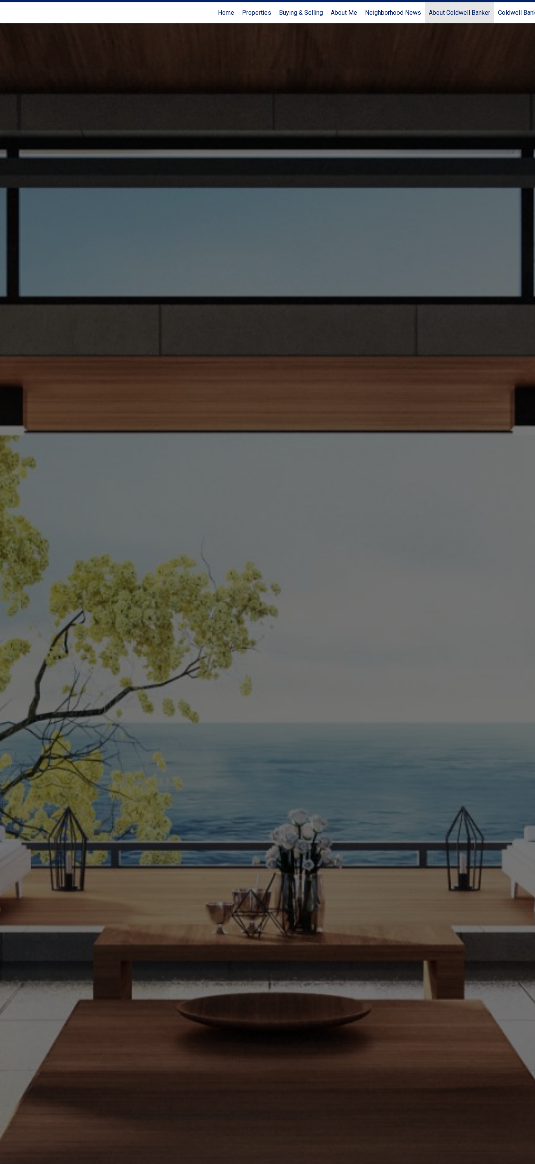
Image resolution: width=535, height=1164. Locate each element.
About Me (344, 12)
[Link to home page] (10, 12)
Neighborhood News (393, 12)
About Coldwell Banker (459, 12)
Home (226, 12)
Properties (256, 12)
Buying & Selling (301, 12)
